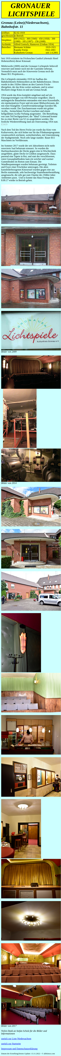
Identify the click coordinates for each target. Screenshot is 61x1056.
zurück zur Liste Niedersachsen (16, 1038)
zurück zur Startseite (11, 1043)
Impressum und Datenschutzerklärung (19, 1048)
